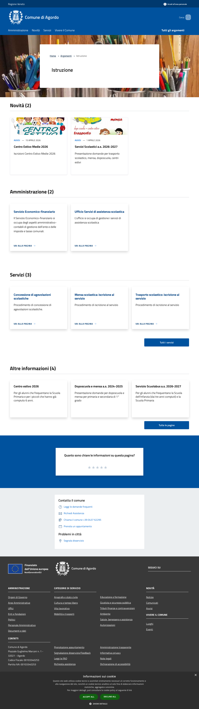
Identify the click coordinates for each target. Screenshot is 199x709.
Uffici (11, 608)
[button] (99, 703)
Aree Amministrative (19, 603)
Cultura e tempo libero (66, 603)
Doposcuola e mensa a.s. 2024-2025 (99, 386)
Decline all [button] (110, 696)
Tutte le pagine (167, 425)
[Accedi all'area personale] (175, 4)
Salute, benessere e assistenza (116, 619)
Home (53, 56)
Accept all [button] (88, 696)
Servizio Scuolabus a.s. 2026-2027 (158, 386)
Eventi (149, 629)
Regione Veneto (16, 4)
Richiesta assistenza (65, 664)
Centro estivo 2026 (26, 386)
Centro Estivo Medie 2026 (31, 146)
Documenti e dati (17, 631)
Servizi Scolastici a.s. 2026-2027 (96, 146)
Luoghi (149, 624)
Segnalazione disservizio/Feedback (72, 653)
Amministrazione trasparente (115, 647)
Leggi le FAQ (60, 658)
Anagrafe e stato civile (66, 597)
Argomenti (66, 56)
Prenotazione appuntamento (69, 647)
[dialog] (99, 690)
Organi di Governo (17, 597)
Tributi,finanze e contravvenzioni (117, 608)
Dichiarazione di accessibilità (115, 664)
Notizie (150, 597)
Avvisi (17, 140)
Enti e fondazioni (17, 614)
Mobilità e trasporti (64, 614)
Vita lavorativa (61, 608)
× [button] (195, 675)
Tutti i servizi (167, 342)
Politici (11, 619)
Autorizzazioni (107, 625)
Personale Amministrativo (22, 625)
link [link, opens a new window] (130, 690)
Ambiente (105, 614)
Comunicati (152, 603)
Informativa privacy (110, 653)
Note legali (105, 658)
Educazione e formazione (113, 597)
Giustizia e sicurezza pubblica (115, 602)
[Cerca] (187, 17)
